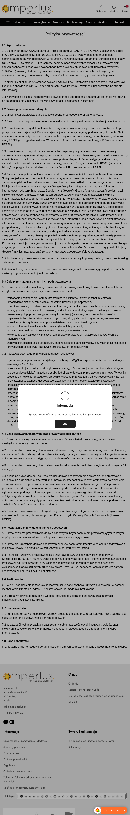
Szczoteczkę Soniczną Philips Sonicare (79, 414)
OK (65, 424)
